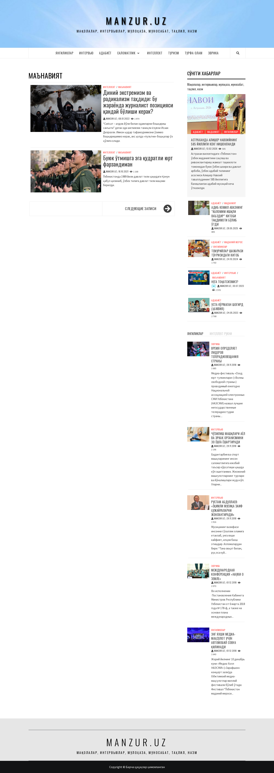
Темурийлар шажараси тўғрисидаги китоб (227, 253)
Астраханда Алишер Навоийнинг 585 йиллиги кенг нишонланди (214, 142)
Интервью (86, 53)
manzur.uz (137, 20)
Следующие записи (140, 208)
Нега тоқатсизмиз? (224, 281)
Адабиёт (105, 53)
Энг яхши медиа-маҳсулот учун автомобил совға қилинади (223, 640)
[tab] (207, 331)
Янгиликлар (64, 53)
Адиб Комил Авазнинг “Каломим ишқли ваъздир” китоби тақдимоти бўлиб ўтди (227, 216)
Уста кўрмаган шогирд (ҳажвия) (227, 306)
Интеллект (154, 53)
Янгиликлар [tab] (195, 333)
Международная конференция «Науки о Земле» (227, 574)
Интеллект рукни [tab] (221, 333)
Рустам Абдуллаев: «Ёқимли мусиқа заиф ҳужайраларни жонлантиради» (227, 508)
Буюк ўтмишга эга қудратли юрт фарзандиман (138, 160)
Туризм (173, 53)
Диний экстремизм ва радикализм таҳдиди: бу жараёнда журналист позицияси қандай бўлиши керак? (138, 101)
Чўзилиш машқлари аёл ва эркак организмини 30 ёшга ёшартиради (228, 437)
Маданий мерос (233, 242)
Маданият (213, 131)
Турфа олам (193, 53)
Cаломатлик (129, 53)
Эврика (213, 53)
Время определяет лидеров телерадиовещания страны (224, 354)
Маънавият (125, 87)
